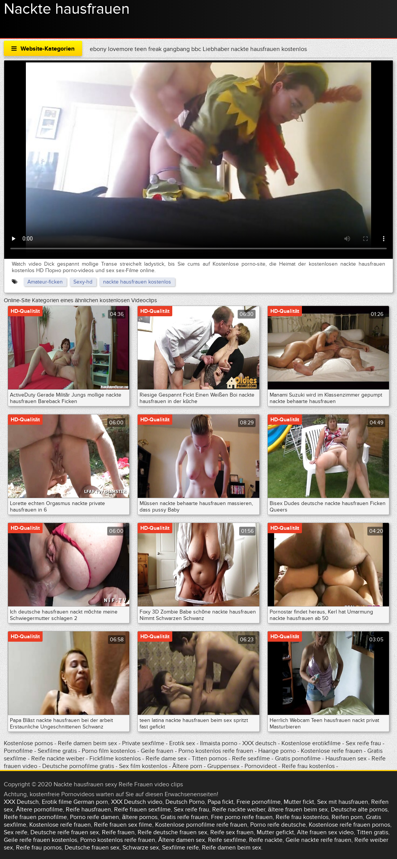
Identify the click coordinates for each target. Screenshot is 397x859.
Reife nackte (266, 840)
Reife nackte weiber (57, 758)
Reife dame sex (167, 758)
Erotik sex (183, 743)
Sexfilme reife (180, 847)
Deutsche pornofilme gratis (79, 766)
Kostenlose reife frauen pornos (349, 825)
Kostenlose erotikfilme (311, 743)
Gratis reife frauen (184, 817)
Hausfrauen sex (347, 758)
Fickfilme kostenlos (115, 758)
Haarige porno (277, 751)
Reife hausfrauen (88, 809)
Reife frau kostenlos (308, 766)
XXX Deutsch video (136, 802)
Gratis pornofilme (298, 758)
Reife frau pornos (39, 847)
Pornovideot (261, 766)
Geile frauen (157, 751)
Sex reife (15, 832)
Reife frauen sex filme (123, 825)
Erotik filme (57, 802)
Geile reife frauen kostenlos (40, 840)
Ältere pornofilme (39, 809)
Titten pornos (210, 758)
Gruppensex (223, 766)
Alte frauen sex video (325, 832)
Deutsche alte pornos (359, 809)
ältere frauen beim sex (298, 809)
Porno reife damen (94, 817)
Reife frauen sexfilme (142, 809)
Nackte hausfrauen (67, 9)
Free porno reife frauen (242, 817)
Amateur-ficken (45, 282)
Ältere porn (187, 766)
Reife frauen (118, 832)
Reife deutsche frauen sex (172, 832)
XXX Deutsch (21, 802)
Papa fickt (220, 802)
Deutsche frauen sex (92, 847)
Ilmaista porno (219, 743)
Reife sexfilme (251, 758)
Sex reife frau (364, 743)
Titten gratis (372, 832)
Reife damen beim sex (87, 743)
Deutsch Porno (185, 802)
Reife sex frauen (232, 832)
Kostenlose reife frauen (331, 751)
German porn (90, 802)
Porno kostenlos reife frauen (215, 751)
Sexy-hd (82, 282)
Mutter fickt (299, 802)
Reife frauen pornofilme (35, 817)
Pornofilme (18, 751)
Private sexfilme (143, 743)
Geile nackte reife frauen (318, 840)
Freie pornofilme (259, 802)
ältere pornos (139, 817)
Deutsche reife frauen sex (64, 832)
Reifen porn (347, 817)
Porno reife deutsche (278, 825)
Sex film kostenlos (143, 766)
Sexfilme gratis (57, 751)
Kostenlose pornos (29, 743)
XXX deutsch (259, 743)
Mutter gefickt (275, 832)
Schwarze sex (140, 847)
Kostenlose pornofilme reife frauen (201, 825)
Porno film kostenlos (109, 751)
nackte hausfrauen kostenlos (137, 282)
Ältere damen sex (181, 840)
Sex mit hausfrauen (342, 802)
